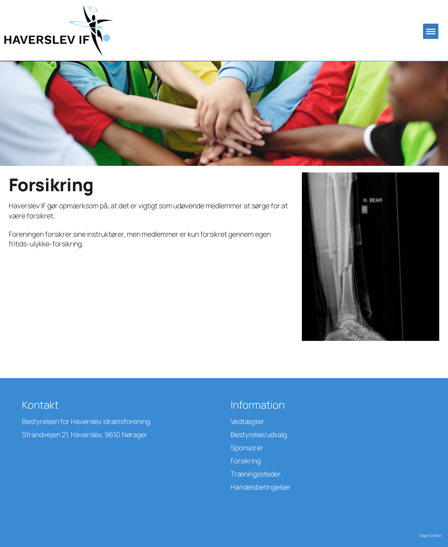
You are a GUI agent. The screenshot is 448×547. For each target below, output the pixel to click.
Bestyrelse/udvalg (259, 434)
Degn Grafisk (430, 535)
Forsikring (246, 461)
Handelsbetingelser (261, 487)
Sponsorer (247, 447)
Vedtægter (247, 421)
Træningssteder (256, 474)
